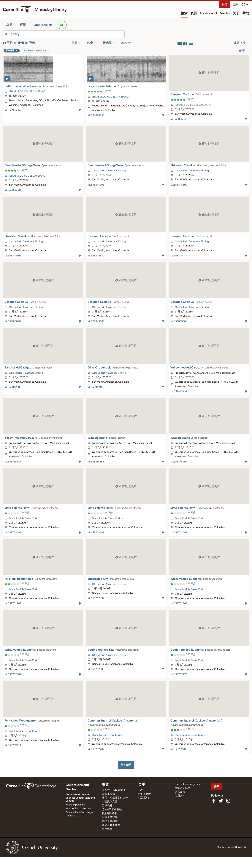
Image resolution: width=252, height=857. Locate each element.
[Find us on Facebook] (213, 801)
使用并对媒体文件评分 (115, 798)
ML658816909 (12, 461)
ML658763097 (178, 532)
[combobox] (66, 34)
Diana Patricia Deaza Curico (24, 518)
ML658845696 (12, 255)
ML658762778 (178, 674)
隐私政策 (180, 792)
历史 (141, 790)
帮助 (245, 13)
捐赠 (225, 4)
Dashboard (208, 13)
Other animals (43, 24)
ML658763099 (96, 532)
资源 (194, 13)
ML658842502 (12, 387)
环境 (23, 24)
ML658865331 (12, 190)
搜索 (184, 13)
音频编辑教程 (110, 813)
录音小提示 (108, 794)
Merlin (225, 13)
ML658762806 (96, 669)
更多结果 (126, 764)
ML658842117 (96, 387)
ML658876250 (96, 115)
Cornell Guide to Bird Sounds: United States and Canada (80, 797)
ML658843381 (178, 321)
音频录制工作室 (111, 825)
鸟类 (9, 24)
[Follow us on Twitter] (221, 801)
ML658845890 (178, 184)
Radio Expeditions (75, 804)
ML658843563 (96, 321)
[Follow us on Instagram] (228, 801)
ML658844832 (96, 255)
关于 (236, 13)
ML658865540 (178, 119)
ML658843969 (12, 321)
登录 (236, 4)
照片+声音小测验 (112, 809)
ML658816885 (96, 461)
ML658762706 (178, 749)
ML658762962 (12, 603)
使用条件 (180, 795)
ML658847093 (96, 184)
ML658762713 (12, 745)
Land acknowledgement (188, 784)
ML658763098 (12, 532)
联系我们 (143, 798)
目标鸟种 (107, 805)
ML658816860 (178, 461)
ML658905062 (12, 110)
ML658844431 (178, 255)
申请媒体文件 (110, 801)
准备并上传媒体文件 (113, 790)
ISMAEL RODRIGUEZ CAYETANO (27, 91)
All (62, 24)
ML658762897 (96, 598)
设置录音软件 (110, 817)
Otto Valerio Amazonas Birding (109, 170)
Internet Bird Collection (78, 808)
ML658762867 (12, 674)
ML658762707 (96, 749)
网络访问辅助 (182, 788)
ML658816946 (178, 391)
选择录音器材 (110, 821)
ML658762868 (178, 603)
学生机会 (107, 829)
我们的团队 (144, 794)
